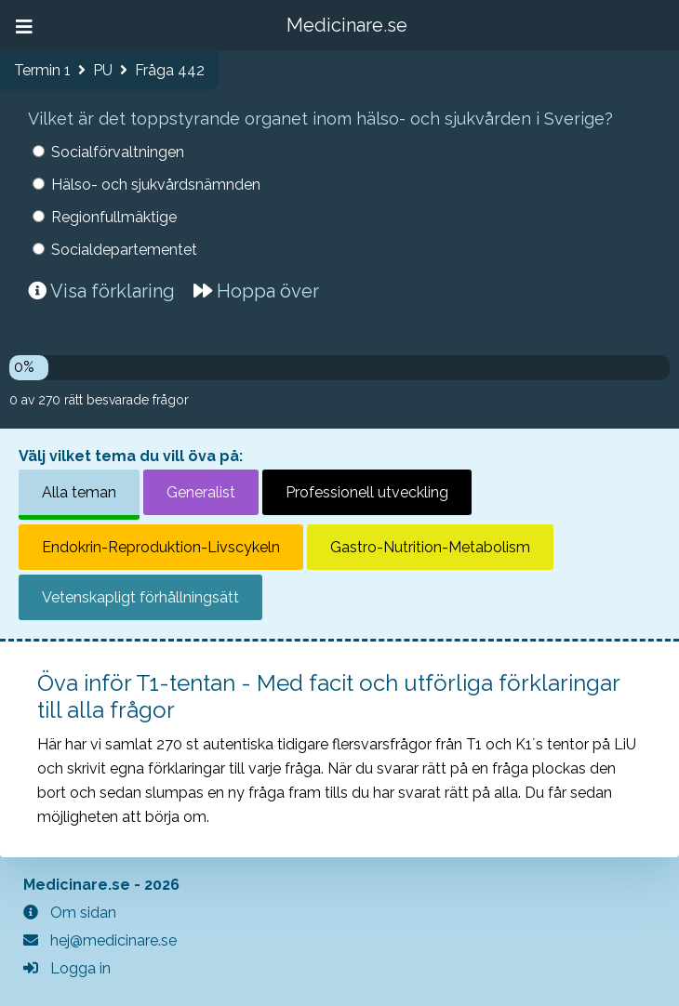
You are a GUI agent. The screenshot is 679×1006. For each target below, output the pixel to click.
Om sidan (69, 912)
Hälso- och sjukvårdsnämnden (155, 184)
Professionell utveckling (367, 492)
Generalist (200, 492)
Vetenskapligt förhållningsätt (140, 597)
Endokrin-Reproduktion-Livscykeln (161, 547)
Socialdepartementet (124, 249)
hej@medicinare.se (100, 940)
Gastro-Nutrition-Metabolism (430, 547)
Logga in (67, 968)
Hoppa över (256, 291)
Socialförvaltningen (117, 152)
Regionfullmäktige (114, 217)
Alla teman (79, 492)
